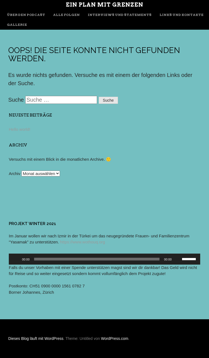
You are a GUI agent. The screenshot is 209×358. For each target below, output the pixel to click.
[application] (104, 259)
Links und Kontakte (182, 15)
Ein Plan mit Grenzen (104, 4)
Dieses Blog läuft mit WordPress (35, 338)
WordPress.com (114, 338)
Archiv (14, 173)
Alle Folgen (66, 15)
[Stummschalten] (177, 259)
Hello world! (19, 129)
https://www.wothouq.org (82, 242)
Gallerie (17, 25)
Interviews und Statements (120, 15)
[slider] (97, 259)
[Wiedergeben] (16, 259)
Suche (16, 100)
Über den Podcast (26, 15)
